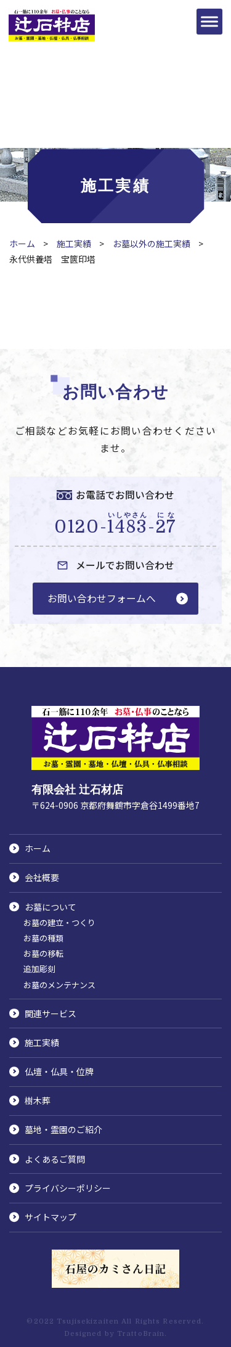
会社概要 (42, 877)
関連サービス (50, 1013)
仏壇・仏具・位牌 (59, 1071)
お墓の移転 (43, 953)
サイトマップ (50, 1217)
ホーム (22, 243)
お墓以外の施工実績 (151, 243)
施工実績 (74, 243)
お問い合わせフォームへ (101, 598)
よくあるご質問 (55, 1159)
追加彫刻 (39, 969)
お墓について (50, 907)
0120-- (115, 524)
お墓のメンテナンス (59, 985)
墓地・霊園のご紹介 (63, 1129)
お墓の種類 (43, 938)
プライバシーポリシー (68, 1188)
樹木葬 (38, 1100)
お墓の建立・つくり (59, 922)
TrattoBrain (140, 1334)
